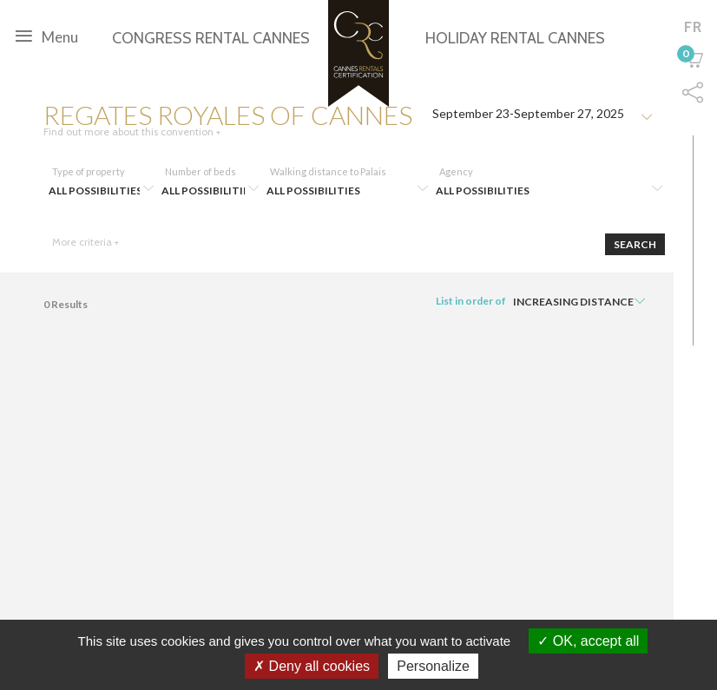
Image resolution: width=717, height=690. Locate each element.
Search (635, 244)
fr (693, 27)
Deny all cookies (311, 666)
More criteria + (85, 241)
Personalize (433, 666)
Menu (47, 35)
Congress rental (211, 38)
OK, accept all (588, 641)
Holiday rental (515, 38)
